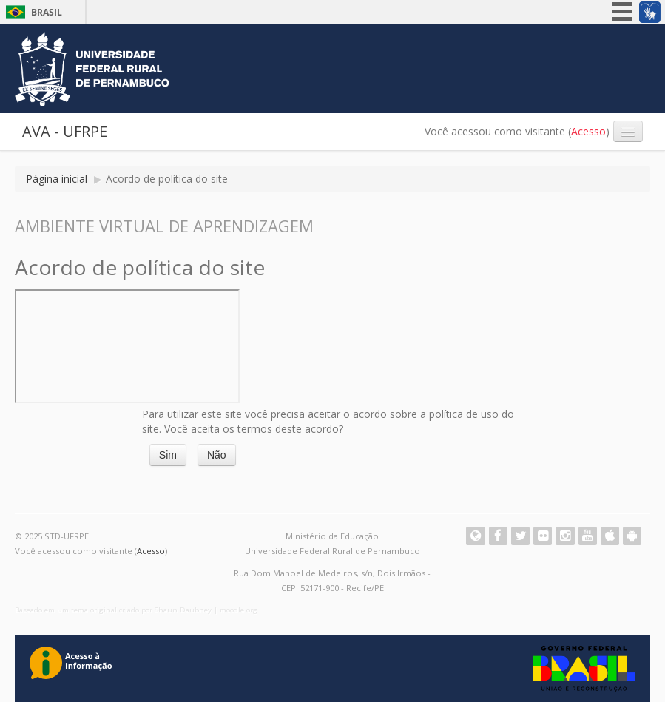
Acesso (588, 131)
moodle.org (238, 610)
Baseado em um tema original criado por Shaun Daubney (113, 610)
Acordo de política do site (167, 179)
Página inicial (56, 179)
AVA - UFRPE (64, 131)
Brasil (46, 12)
